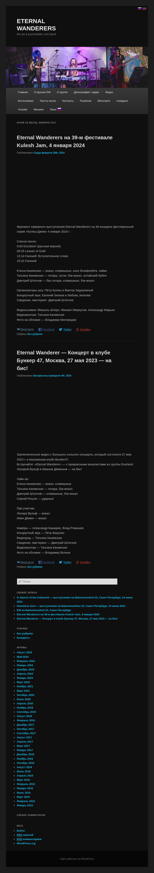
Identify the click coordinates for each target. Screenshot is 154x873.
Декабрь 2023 (25, 669)
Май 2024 (23, 656)
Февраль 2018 (26, 720)
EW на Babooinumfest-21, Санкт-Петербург (44, 610)
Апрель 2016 (25, 775)
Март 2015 (23, 796)
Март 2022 (23, 682)
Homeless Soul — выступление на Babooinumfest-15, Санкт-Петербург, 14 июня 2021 (71, 605)
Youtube (22, 109)
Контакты (68, 100)
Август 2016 (24, 767)
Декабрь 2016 (25, 754)
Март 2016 (23, 779)
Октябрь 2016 (25, 762)
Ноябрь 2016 (25, 758)
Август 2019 (24, 716)
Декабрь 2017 (25, 724)
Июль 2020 (24, 699)
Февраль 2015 (26, 801)
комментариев (29, 839)
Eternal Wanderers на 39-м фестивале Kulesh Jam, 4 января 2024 (58, 614)
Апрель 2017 (25, 741)
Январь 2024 (25, 665)
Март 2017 (23, 745)
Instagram (122, 100)
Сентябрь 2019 (26, 711)
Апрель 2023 (25, 673)
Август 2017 (24, 737)
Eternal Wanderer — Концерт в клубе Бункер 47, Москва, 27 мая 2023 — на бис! (64, 360)
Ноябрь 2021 (25, 686)
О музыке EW (42, 92)
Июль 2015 (24, 792)
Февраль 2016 (26, 784)
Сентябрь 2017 (26, 733)
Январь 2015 (25, 805)
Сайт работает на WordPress (77, 859)
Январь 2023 (25, 677)
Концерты (23, 637)
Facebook (85, 100)
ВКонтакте (104, 100)
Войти (21, 830)
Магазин (39, 109)
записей (25, 835)
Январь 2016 (25, 788)
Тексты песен (48, 100)
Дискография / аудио (86, 92)
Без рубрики (34, 334)
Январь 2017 (25, 750)
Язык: (55, 109)
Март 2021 (23, 690)
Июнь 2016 (24, 771)
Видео (109, 92)
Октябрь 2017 (25, 728)
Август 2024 (24, 652)
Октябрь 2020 (25, 695)
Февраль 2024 (26, 661)
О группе (62, 92)
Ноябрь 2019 (25, 707)
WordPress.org (26, 843)
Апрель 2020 (25, 703)
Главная (23, 92)
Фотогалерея (25, 100)
